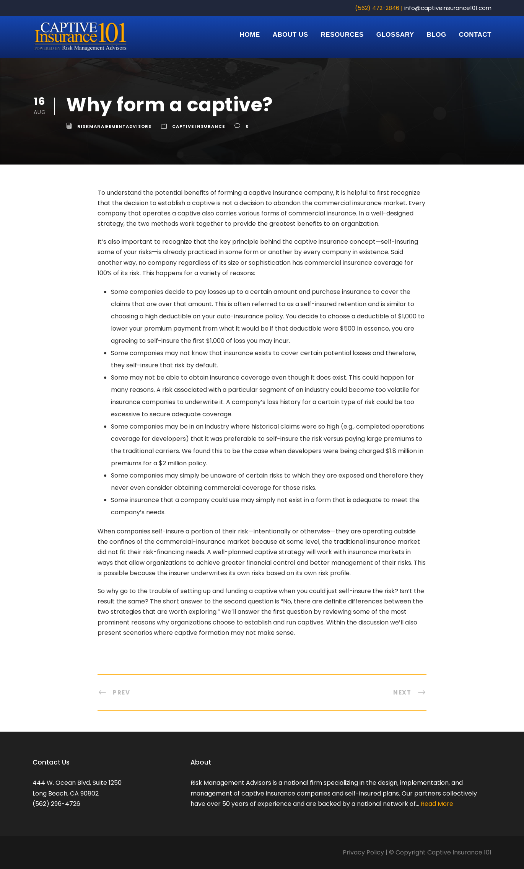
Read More (436, 803)
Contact (475, 34)
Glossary (395, 34)
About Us (290, 34)
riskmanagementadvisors (114, 126)
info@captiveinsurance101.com (447, 8)
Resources (342, 34)
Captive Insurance (198, 126)
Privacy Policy (363, 852)
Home (250, 34)
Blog (436, 34)
